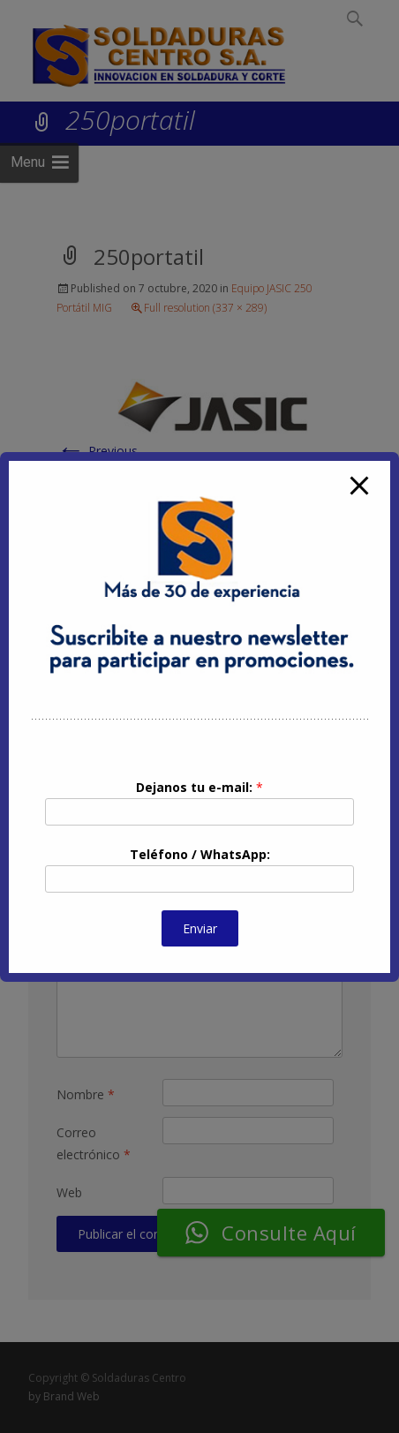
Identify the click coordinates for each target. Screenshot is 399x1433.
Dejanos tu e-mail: (199, 787)
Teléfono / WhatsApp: (200, 854)
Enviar (200, 928)
